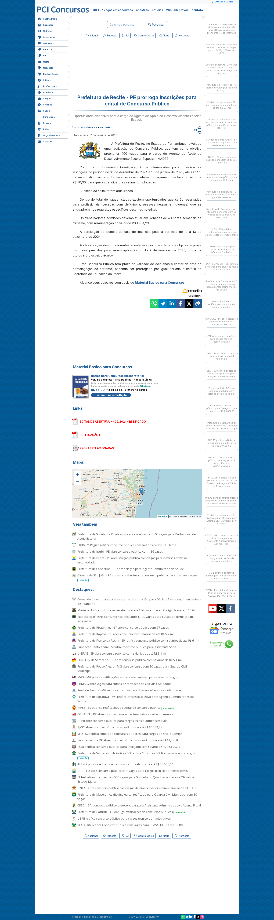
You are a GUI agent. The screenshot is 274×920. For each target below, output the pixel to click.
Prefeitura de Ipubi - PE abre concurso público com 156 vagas (120, 551)
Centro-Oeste (48, 73)
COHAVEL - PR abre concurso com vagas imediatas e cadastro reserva (125, 714)
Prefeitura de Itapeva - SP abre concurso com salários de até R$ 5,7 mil (126, 634)
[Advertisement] (108, 65)
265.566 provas (177, 10)
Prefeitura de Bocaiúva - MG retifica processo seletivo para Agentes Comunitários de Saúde (135, 699)
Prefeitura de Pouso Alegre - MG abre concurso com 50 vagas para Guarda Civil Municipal (132, 668)
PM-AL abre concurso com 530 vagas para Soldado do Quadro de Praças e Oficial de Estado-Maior (135, 779)
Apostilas (45, 24)
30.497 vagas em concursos (113, 10)
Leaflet (163, 516)
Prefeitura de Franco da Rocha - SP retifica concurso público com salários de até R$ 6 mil (138, 640)
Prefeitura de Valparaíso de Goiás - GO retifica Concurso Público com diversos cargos (136, 755)
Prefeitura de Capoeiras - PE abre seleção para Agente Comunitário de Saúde (130, 569)
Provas (44, 122)
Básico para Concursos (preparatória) (117, 376)
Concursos (46, 37)
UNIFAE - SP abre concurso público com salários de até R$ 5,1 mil (122, 653)
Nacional (45, 43)
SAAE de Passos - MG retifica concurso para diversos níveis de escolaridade (129, 690)
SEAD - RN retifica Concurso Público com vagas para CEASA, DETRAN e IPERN (130, 825)
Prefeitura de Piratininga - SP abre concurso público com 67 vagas (123, 627)
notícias (157, 10)
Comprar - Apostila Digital (111, 395)
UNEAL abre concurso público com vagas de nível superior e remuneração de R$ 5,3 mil (137, 788)
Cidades (45, 104)
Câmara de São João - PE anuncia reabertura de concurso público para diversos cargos (137, 577)
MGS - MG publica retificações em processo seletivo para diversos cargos (127, 677)
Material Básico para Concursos (160, 282)
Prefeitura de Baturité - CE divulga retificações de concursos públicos (132, 812)
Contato (45, 141)
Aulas (43, 129)
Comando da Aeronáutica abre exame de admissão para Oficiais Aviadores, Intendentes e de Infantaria (139, 601)
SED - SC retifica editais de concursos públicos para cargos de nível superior (129, 734)
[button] (77, 474)
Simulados (46, 116)
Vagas (44, 110)
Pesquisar (156, 24)
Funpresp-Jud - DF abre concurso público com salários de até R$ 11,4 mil (127, 740)
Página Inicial (48, 18)
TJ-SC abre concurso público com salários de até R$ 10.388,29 (119, 727)
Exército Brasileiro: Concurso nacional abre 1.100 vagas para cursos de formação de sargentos (135, 619)
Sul (42, 55)
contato (197, 10)
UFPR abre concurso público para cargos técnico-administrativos (122, 721)
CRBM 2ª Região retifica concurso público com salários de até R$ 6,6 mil (126, 545)
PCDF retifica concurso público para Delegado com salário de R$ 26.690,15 (128, 747)
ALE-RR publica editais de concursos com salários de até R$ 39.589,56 (125, 764)
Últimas (44, 79)
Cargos (44, 98)
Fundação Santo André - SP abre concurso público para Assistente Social (127, 647)
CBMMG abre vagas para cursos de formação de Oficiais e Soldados (124, 684)
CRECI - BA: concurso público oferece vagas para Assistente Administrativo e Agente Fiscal (139, 805)
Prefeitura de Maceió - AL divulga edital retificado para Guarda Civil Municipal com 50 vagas (137, 796)
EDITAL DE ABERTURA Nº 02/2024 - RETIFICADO (113, 421)
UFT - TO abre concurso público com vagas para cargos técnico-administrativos (132, 771)
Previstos (45, 92)
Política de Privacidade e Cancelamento (91, 916)
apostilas (142, 10)
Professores (47, 86)
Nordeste (45, 67)
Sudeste (45, 49)
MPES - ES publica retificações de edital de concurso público (126, 708)
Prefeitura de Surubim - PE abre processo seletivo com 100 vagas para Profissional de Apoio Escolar (136, 536)
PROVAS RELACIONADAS (97, 448)
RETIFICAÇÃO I (90, 435)
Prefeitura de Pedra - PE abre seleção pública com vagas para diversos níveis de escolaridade (132, 560)
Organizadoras (49, 135)
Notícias (45, 30)
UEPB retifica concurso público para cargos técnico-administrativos (124, 818)
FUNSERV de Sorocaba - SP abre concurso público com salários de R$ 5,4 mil (130, 660)
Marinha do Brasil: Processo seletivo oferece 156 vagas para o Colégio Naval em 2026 (136, 610)
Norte (43, 61)
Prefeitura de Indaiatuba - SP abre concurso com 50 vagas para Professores (221, 191)
